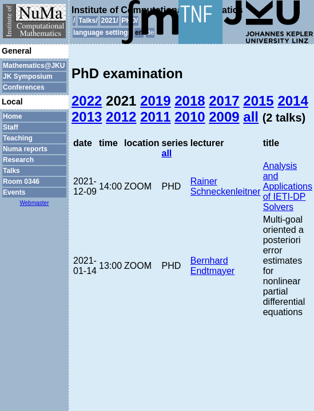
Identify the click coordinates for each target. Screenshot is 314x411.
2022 (86, 100)
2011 (155, 116)
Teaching (18, 138)
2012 (121, 116)
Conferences (24, 87)
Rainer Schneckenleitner (225, 186)
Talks (11, 171)
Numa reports (25, 149)
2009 (224, 116)
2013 (86, 116)
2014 (292, 100)
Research (18, 160)
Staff (10, 127)
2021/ (109, 21)
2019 (155, 100)
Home (12, 116)
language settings (102, 33)
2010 (189, 116)
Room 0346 (21, 182)
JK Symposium (28, 76)
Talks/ (87, 21)
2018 (189, 100)
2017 (224, 100)
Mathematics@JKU (34, 66)
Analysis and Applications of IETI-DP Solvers (287, 186)
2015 (258, 100)
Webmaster (34, 203)
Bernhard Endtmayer (212, 266)
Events (14, 192)
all (251, 116)
